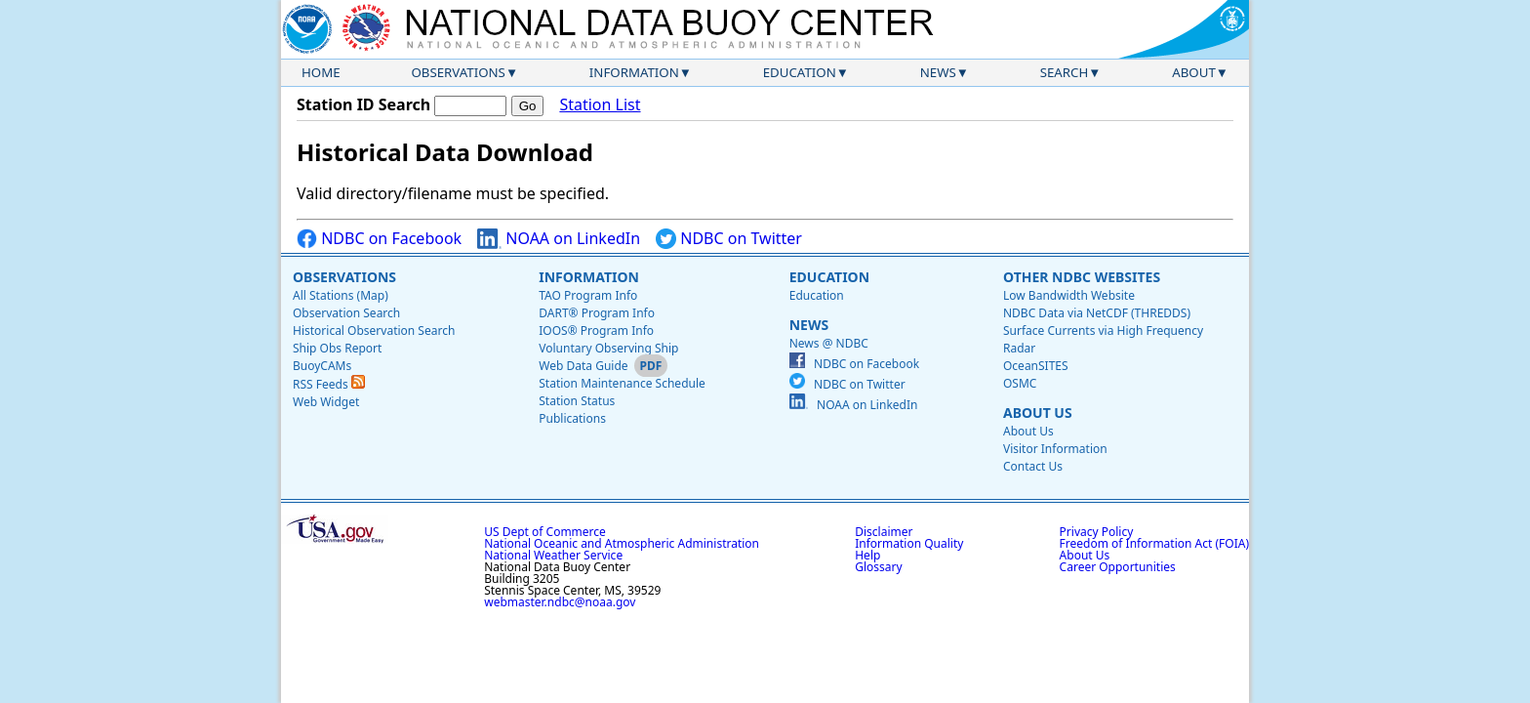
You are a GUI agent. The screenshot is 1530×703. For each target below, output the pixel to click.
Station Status (577, 401)
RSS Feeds (329, 384)
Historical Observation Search (374, 330)
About (1194, 72)
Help (867, 555)
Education (799, 72)
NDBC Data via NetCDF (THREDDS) (1096, 313)
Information (634, 72)
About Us (1037, 412)
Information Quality (909, 543)
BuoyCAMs (322, 365)
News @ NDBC (828, 343)
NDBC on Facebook (379, 238)
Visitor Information (1055, 448)
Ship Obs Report (337, 348)
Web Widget (326, 401)
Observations (457, 72)
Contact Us (1033, 466)
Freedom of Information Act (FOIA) (1154, 543)
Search (1064, 72)
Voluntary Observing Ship (608, 348)
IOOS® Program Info (596, 330)
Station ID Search (363, 104)
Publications (572, 418)
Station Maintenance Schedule (622, 383)
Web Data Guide (583, 365)
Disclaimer (883, 531)
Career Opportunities (1118, 566)
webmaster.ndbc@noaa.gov (559, 602)
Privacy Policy (1097, 531)
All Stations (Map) (340, 295)
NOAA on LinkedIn (558, 238)
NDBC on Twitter (729, 238)
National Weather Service (553, 555)
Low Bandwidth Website (1069, 295)
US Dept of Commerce (545, 531)
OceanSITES (1035, 365)
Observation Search (346, 313)
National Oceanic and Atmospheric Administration (621, 543)
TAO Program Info (588, 295)
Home (321, 72)
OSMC (1019, 383)
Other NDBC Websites (1081, 277)
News (938, 72)
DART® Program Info (597, 313)
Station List (599, 105)
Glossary (878, 566)
